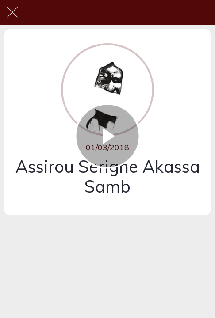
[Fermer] (12, 12)
